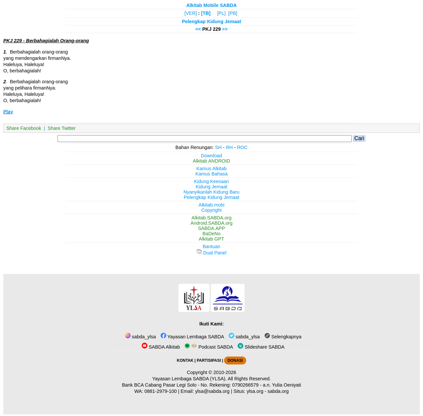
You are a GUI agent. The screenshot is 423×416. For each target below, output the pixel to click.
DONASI (235, 360)
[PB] (232, 13)
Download (211, 155)
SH (218, 147)
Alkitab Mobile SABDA (211, 5)
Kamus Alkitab (211, 168)
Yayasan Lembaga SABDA (192, 336)
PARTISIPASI (209, 360)
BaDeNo (211, 233)
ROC (242, 147)
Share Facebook (23, 128)
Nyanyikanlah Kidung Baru (211, 192)
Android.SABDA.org (211, 223)
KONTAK (185, 360)
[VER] (190, 13)
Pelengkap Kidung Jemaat (211, 21)
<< (198, 29)
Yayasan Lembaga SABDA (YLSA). (189, 378)
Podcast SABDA (208, 347)
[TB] (206, 13)
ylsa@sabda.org (212, 391)
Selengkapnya (282, 336)
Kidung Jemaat (211, 186)
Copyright (211, 210)
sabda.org (278, 391)
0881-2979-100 (160, 391)
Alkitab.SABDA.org (212, 217)
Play (8, 111)
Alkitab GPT (211, 239)
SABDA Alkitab (161, 347)
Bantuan (211, 246)
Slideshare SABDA (261, 347)
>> (225, 29)
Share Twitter (62, 128)
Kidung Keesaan (211, 181)
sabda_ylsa (140, 336)
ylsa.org (255, 391)
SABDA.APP (211, 228)
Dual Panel (211, 252)
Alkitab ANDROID (211, 161)
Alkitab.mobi (211, 205)
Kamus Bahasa (211, 173)
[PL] (221, 13)
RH (229, 147)
